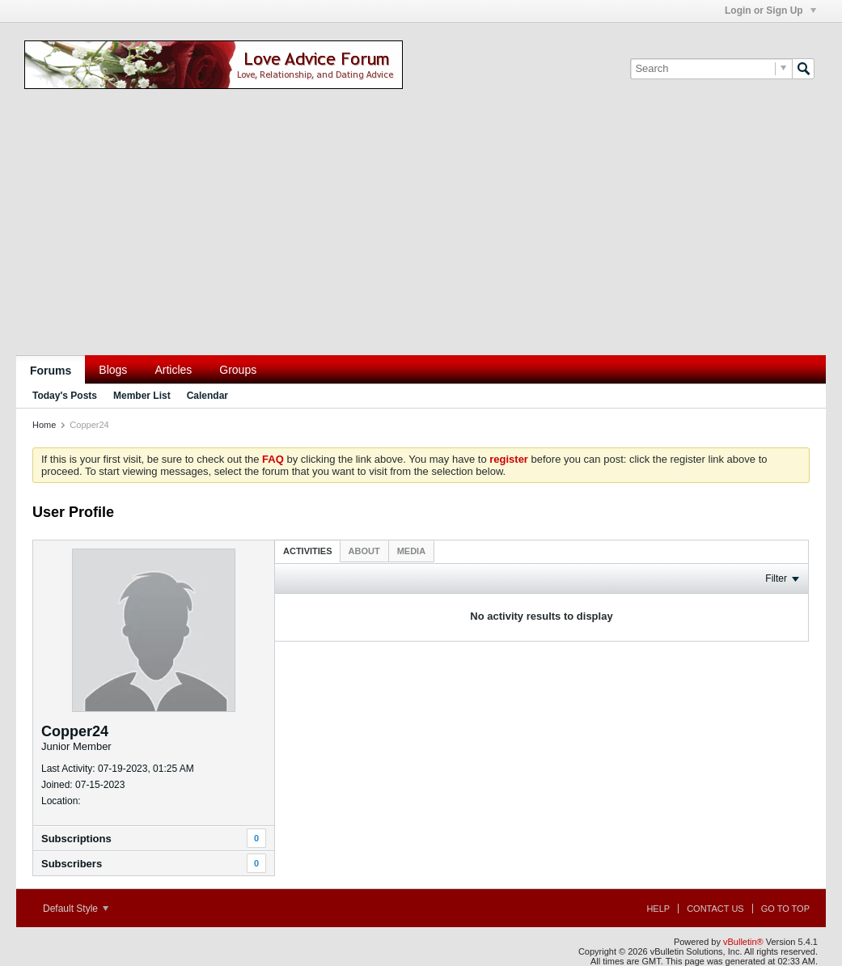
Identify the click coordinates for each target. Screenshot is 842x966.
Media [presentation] (411, 551)
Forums (50, 370)
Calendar (207, 395)
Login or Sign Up (770, 10)
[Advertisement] (421, 234)
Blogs (113, 369)
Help (658, 908)
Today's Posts (64, 395)
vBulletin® (743, 942)
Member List (142, 395)
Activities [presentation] (307, 551)
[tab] (307, 550)
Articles (173, 369)
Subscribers (71, 864)
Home (44, 425)
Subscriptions (76, 839)
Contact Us (715, 908)
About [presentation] (364, 551)
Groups (237, 369)
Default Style (75, 908)
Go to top (785, 908)
